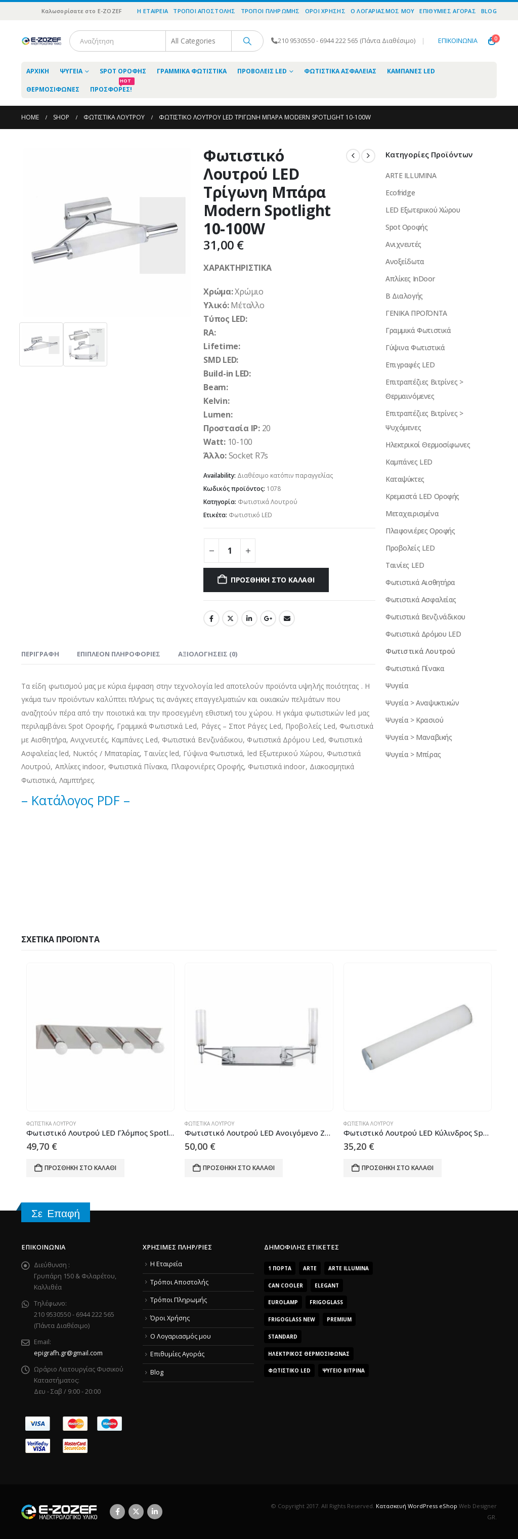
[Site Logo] (41, 41)
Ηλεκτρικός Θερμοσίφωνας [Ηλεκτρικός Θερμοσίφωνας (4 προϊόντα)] (309, 1353)
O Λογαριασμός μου (383, 11)
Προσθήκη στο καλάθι (273, 580)
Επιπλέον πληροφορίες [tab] (118, 653)
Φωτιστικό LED (250, 515)
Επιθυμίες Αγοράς (447, 11)
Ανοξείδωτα (404, 261)
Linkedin (154, 1511)
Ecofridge (400, 192)
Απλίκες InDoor (410, 278)
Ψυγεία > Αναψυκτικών (422, 703)
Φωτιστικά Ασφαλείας (340, 71)
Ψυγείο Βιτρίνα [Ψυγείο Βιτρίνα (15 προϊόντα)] (343, 1370)
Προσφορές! (112, 87)
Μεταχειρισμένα (412, 513)
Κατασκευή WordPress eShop (416, 1506)
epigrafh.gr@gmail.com (68, 1353)
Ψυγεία (71, 71)
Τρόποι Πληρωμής (270, 11)
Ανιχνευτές (403, 244)
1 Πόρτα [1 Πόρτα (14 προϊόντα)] (279, 1268)
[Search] (247, 41)
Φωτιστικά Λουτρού (267, 501)
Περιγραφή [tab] (40, 653)
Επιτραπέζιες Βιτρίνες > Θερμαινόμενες (424, 389)
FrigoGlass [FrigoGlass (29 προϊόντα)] (326, 1302)
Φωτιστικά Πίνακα (414, 668)
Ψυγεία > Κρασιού (414, 720)
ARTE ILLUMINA (411, 175)
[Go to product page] (100, 1037)
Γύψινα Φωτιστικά (415, 347)
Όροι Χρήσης (325, 11)
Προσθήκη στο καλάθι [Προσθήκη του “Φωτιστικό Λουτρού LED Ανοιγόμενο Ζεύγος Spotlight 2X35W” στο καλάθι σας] (239, 1167)
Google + (268, 618)
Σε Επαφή (55, 1213)
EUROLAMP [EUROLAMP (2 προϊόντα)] (283, 1302)
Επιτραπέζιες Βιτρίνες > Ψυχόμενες (424, 420)
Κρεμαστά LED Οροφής (422, 496)
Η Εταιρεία (152, 11)
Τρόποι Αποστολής (204, 11)
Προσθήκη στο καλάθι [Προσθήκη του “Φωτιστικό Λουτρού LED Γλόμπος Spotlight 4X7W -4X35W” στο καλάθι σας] (80, 1167)
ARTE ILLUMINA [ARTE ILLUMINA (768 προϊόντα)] (348, 1268)
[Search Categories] (199, 41)
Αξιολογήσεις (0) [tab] (207, 653)
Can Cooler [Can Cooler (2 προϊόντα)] (285, 1285)
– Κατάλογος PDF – (75, 800)
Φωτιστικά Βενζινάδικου (425, 616)
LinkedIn (249, 618)
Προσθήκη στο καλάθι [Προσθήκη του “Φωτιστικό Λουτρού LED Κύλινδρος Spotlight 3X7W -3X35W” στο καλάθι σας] (398, 1167)
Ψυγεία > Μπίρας (413, 754)
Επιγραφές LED (410, 364)
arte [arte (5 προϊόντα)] (310, 1268)
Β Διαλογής (404, 296)
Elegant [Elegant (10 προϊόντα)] (327, 1285)
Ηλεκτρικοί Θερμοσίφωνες (427, 444)
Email (287, 618)
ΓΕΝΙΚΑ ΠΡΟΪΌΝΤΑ (416, 313)
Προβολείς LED (262, 71)
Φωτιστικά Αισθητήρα (420, 582)
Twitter (230, 618)
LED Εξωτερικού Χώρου (422, 210)
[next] (368, 156)
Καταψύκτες (404, 479)
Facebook (211, 618)
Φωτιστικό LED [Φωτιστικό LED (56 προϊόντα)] (289, 1370)
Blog (489, 11)
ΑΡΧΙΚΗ (37, 71)
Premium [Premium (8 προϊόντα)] (339, 1319)
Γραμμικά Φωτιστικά (192, 71)
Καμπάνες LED (411, 71)
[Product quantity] (230, 550)
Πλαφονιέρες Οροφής (420, 530)
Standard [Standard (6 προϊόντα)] (282, 1336)
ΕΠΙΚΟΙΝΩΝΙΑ (458, 40)
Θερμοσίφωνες (52, 89)
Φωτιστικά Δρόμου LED (423, 634)
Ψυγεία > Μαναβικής (418, 737)
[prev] (353, 156)
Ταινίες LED (404, 565)
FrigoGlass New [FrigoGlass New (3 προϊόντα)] (291, 1319)
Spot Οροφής (123, 71)
